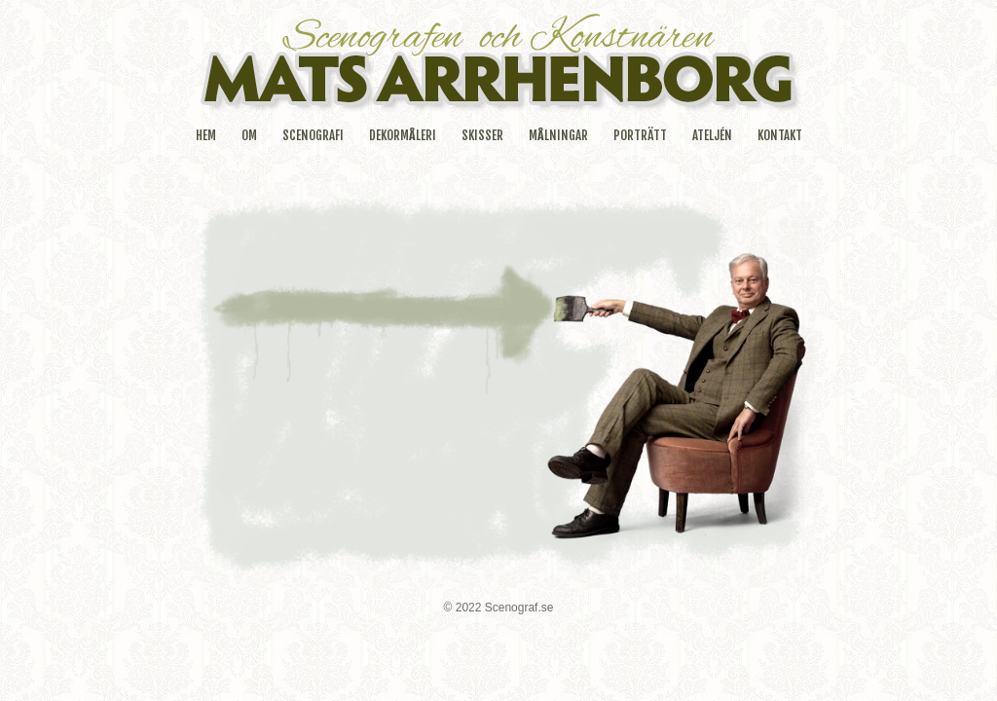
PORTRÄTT (640, 135)
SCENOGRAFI (313, 135)
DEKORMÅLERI (402, 135)
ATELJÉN (712, 135)
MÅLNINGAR (558, 135)
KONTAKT (779, 135)
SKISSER (482, 135)
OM (249, 135)
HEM (206, 135)
